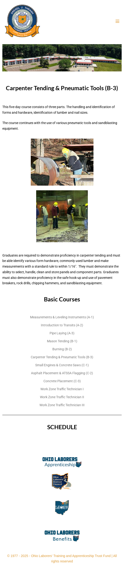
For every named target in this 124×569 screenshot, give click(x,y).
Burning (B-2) (62, 349)
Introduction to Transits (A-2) (62, 325)
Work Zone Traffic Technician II (62, 397)
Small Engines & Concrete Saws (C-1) (62, 365)
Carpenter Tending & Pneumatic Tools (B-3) (62, 357)
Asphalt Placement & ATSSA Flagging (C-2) (62, 373)
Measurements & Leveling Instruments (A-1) (62, 317)
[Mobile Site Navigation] (117, 21)
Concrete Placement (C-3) (62, 381)
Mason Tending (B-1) (62, 341)
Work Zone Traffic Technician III (62, 405)
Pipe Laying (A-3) (62, 333)
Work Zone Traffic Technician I (62, 389)
